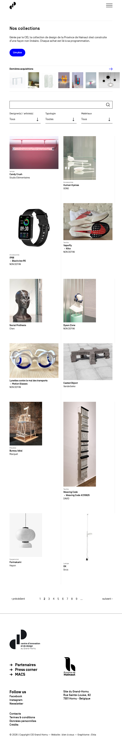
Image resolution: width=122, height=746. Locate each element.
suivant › (107, 598)
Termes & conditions (22, 717)
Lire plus (17, 52)
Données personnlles (23, 721)
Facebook (16, 696)
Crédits (14, 724)
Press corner (26, 669)
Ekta (93, 734)
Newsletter (16, 703)
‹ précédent (18, 598)
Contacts (15, 713)
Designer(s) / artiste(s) (21, 113)
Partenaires (25, 665)
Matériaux (86, 113)
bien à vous (68, 734)
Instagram (16, 700)
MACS (20, 674)
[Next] (108, 69)
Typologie (50, 113)
